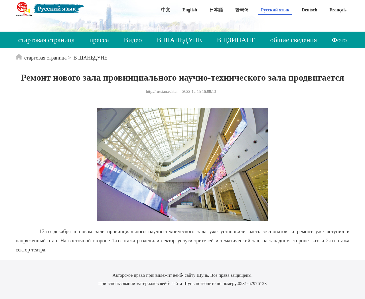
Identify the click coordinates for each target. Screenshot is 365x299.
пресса (99, 40)
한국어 (242, 9)
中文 (165, 9)
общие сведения (293, 40)
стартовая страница (46, 40)
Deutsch (309, 9)
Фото (339, 40)
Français (337, 9)
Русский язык (275, 9)
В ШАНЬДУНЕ (179, 40)
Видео (133, 40)
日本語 (216, 9)
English (189, 9)
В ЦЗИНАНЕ (236, 40)
